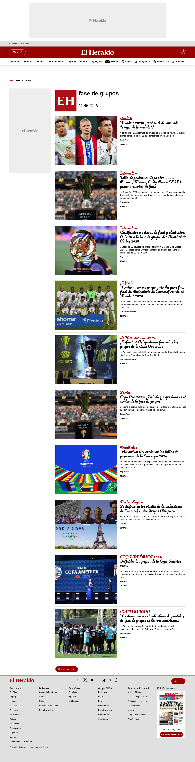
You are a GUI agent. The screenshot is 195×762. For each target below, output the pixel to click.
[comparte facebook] (86, 106)
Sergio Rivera (124, 140)
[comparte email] (91, 106)
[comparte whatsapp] (80, 106)
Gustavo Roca (125, 414)
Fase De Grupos (23, 81)
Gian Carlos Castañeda (128, 312)
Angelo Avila (124, 202)
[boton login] (183, 52)
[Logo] (98, 52)
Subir (178, 681)
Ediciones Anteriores (171, 735)
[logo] (23, 681)
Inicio (11, 81)
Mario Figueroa (125, 634)
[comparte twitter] (97, 106)
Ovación (123, 524)
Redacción (123, 582)
